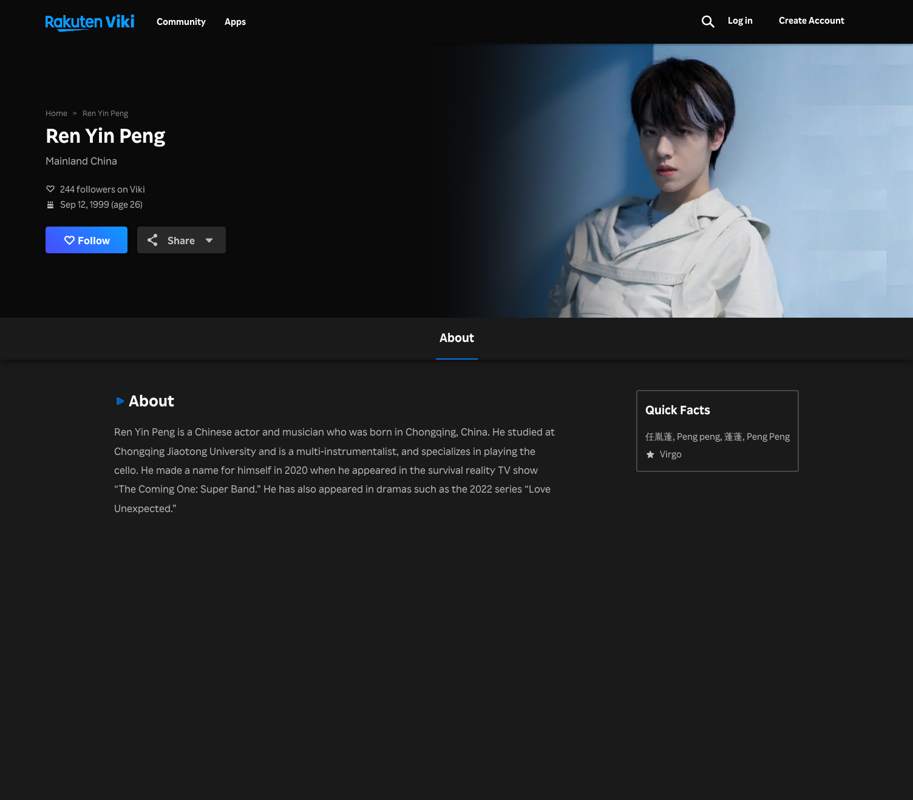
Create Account (811, 20)
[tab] (457, 339)
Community (181, 21)
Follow (86, 240)
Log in (740, 20)
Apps (235, 21)
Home (56, 113)
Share (181, 240)
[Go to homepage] (90, 22)
